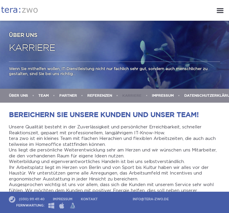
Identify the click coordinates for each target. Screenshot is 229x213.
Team (43, 95)
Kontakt (89, 199)
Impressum (163, 95)
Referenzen (99, 95)
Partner (68, 95)
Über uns (18, 95)
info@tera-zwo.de (151, 199)
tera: (19, 10)
